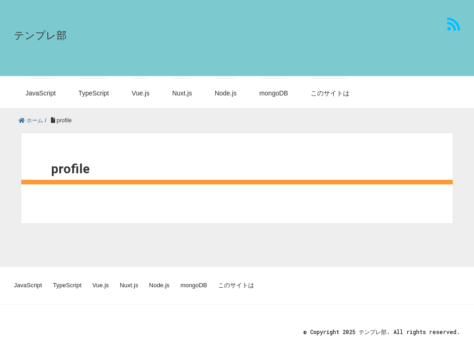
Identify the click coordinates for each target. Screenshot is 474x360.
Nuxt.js (182, 93)
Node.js (226, 93)
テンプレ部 (40, 35)
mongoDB (273, 93)
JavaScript (40, 93)
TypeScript (93, 93)
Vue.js (141, 93)
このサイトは (330, 93)
